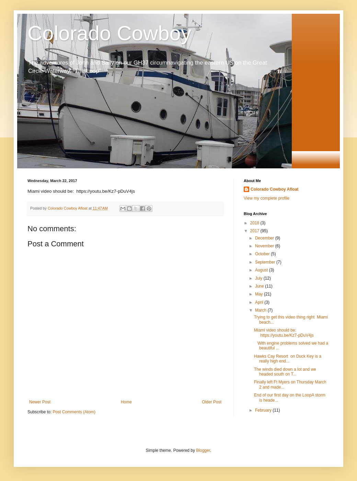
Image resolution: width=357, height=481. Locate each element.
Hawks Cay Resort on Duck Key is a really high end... (287, 358)
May (259, 294)
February (264, 410)
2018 (255, 223)
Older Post (211, 402)
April (259, 302)
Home (126, 402)
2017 (255, 230)
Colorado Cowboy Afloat (275, 189)
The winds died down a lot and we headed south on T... (285, 372)
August (262, 270)
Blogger (203, 450)
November (265, 246)
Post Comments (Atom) (74, 412)
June (260, 286)
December (265, 238)
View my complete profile (266, 198)
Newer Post (39, 402)
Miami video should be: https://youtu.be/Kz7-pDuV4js (284, 332)
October (263, 253)
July (259, 278)
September (265, 262)
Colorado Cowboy (109, 33)
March (261, 310)
